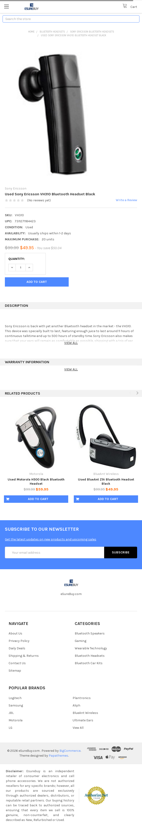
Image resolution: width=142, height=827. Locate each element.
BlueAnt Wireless (85, 713)
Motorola (16, 720)
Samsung (16, 705)
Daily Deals (17, 648)
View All (78, 728)
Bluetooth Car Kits (89, 663)
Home (31, 31)
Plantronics (82, 698)
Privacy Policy (19, 641)
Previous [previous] (131, 393)
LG (10, 728)
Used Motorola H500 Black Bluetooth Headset (36, 481)
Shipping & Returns (24, 656)
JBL (11, 713)
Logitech (15, 698)
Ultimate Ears (83, 720)
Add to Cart (38, 499)
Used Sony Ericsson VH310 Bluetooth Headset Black (73, 35)
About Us (15, 633)
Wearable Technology (91, 648)
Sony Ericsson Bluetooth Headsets (92, 31)
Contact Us (17, 663)
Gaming (80, 641)
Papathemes (58, 756)
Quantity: (16, 259)
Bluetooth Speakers (90, 633)
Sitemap (15, 671)
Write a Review (126, 200)
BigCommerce (70, 751)
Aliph (76, 705)
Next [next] (137, 393)
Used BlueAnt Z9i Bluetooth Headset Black (106, 481)
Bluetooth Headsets (52, 31)
